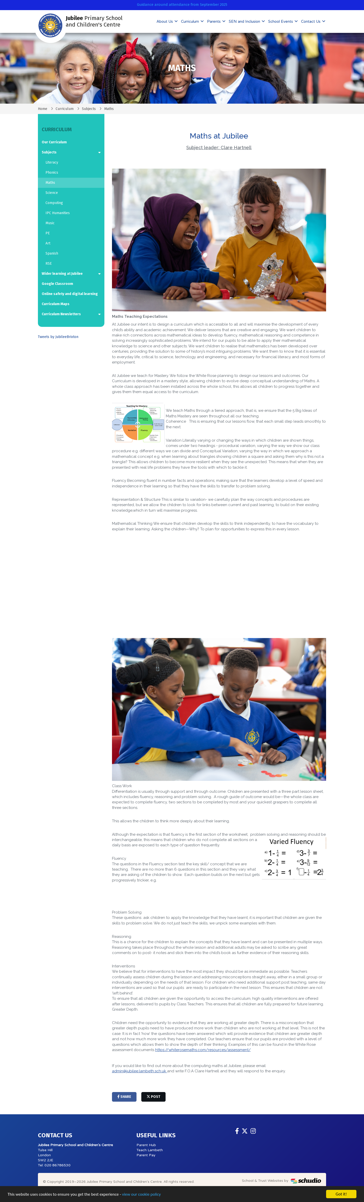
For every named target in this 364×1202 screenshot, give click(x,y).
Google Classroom (57, 284)
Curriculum (190, 21)
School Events (281, 21)
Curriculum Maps (56, 304)
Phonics (52, 172)
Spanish (52, 253)
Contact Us (311, 21)
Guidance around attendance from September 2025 (182, 4)
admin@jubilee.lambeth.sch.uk (139, 1071)
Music (50, 223)
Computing (54, 203)
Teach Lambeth (149, 1150)
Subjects (89, 109)
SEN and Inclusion (245, 21)
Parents (214, 21)
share (124, 1097)
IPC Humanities (58, 213)
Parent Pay (145, 1155)
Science (52, 193)
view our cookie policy (141, 1194)
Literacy (52, 162)
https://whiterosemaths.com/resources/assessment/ (203, 1050)
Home (42, 109)
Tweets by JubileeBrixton (58, 337)
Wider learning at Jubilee (62, 273)
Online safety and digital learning (70, 294)
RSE (49, 263)
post (153, 1097)
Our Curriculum (54, 142)
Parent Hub (146, 1145)
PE (48, 233)
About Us (165, 21)
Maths (50, 182)
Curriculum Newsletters (61, 314)
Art (48, 243)
